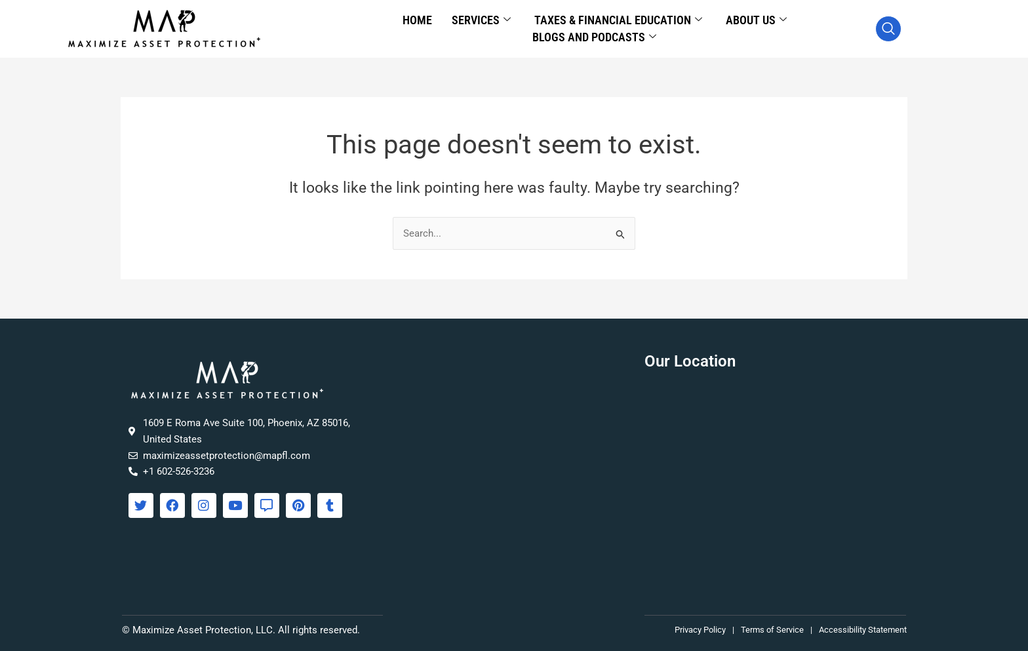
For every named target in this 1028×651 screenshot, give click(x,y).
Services (481, 20)
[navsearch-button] (888, 29)
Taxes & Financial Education (618, 20)
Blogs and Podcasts (594, 37)
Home (417, 20)
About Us (756, 20)
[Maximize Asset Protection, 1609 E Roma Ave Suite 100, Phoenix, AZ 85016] (775, 483)
